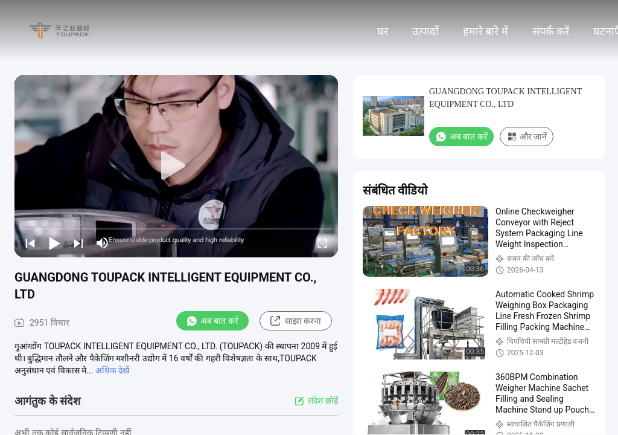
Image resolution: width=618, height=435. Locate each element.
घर (382, 31)
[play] (176, 166)
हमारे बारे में (485, 31)
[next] (78, 243)
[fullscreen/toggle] (322, 243)
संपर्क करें (551, 31)
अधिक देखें (112, 370)
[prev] (30, 243)
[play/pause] (54, 243)
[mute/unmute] (103, 243)
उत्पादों (425, 31)
